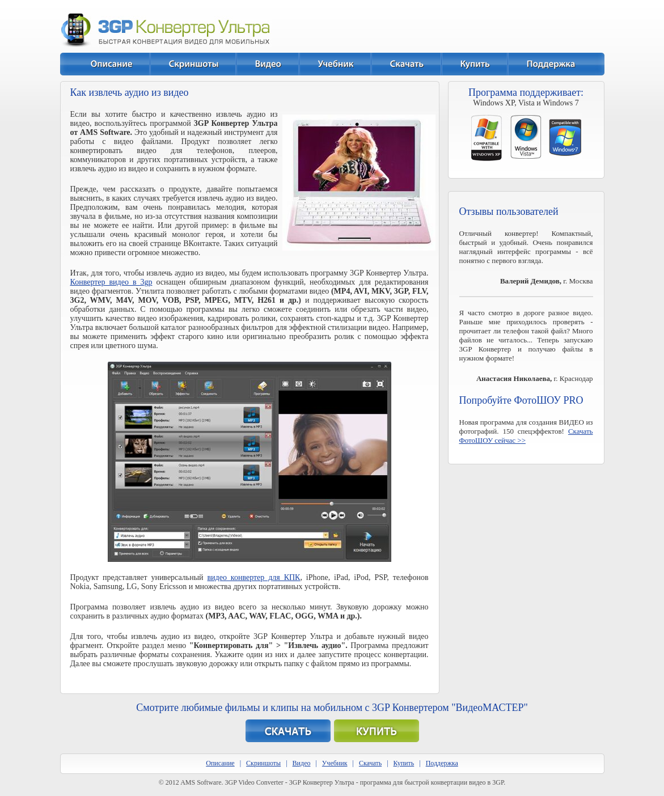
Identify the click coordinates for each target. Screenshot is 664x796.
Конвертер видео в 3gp (111, 282)
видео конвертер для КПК (254, 577)
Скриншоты (263, 763)
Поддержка (442, 763)
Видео (302, 763)
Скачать (370, 763)
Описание (220, 763)
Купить (404, 763)
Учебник (335, 763)
